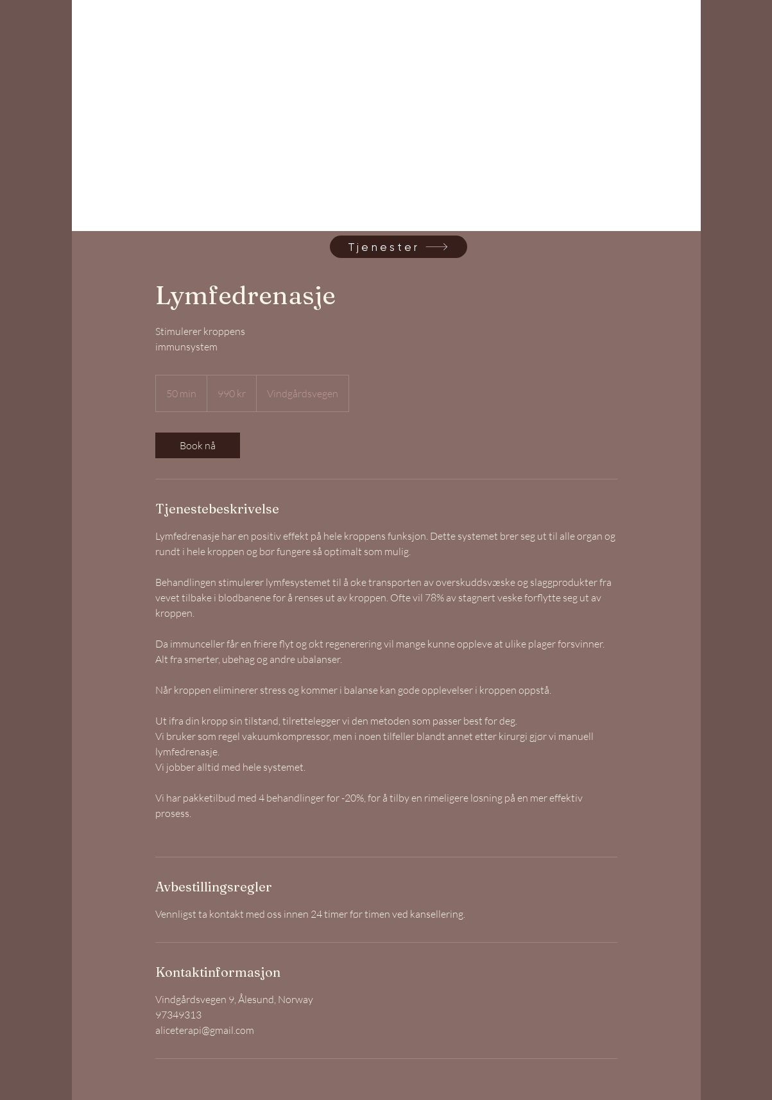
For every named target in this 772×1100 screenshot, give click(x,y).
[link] (127, 145)
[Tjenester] (398, 247)
